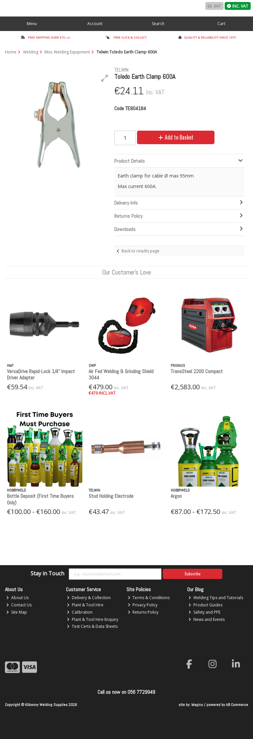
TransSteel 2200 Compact (197, 371)
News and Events (206, 619)
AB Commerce (237, 704)
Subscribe (192, 573)
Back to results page (140, 251)
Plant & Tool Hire (85, 605)
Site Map (16, 612)
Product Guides (205, 605)
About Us (17, 597)
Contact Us (19, 605)
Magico (197, 704)
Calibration (80, 612)
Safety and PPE (204, 612)
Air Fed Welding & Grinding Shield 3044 (121, 374)
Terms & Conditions (149, 597)
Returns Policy (143, 612)
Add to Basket (175, 137)
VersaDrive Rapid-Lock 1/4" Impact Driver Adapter (41, 374)
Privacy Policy (143, 605)
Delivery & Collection (89, 597)
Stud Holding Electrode (111, 496)
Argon (176, 496)
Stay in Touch (47, 573)
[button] (104, 78)
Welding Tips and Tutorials (215, 597)
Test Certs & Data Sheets (92, 626)
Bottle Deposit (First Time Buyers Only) (40, 499)
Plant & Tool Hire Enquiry (92, 619)
